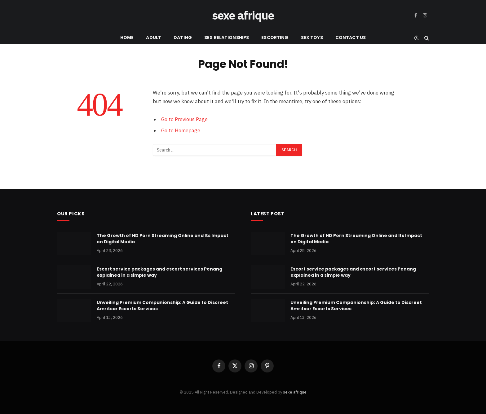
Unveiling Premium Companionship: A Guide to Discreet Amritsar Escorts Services (162, 305)
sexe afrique (295, 392)
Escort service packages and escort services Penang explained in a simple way (159, 272)
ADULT (153, 37)
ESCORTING (274, 37)
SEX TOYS (312, 37)
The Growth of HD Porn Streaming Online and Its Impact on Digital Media (162, 238)
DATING (183, 37)
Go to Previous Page (184, 119)
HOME (127, 37)
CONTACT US (350, 37)
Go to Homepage (180, 130)
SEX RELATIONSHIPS (226, 37)
